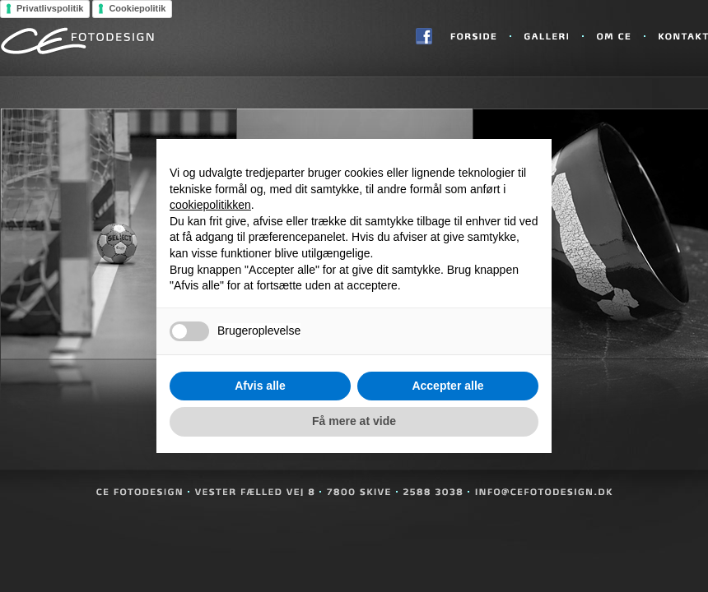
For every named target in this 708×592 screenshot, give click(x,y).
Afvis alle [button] (260, 385)
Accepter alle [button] (447, 385)
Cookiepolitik (137, 8)
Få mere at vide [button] (354, 421)
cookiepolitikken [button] (210, 204)
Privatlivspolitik (49, 8)
